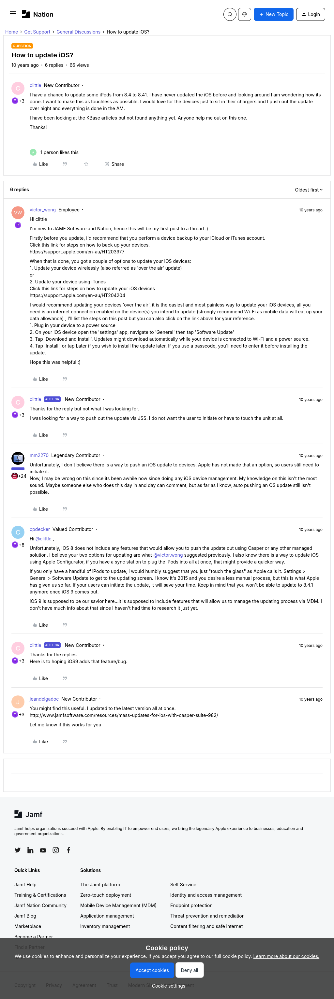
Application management (107, 916)
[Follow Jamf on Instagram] (56, 850)
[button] (13, 15)
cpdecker (40, 529)
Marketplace (27, 926)
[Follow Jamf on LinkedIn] (30, 850)
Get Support (37, 32)
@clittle (44, 538)
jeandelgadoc (44, 699)
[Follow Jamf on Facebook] (68, 850)
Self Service (183, 884)
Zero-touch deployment (105, 895)
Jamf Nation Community (40, 905)
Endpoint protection (191, 905)
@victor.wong (168, 555)
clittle (35, 85)
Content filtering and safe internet (206, 926)
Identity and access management (206, 895)
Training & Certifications (40, 895)
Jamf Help (25, 884)
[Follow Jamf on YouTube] (43, 850)
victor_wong (43, 209)
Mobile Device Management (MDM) (118, 905)
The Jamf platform (100, 884)
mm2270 (39, 455)
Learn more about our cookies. (286, 956)
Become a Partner (33, 936)
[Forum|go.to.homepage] (37, 14)
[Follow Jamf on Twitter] (17, 850)
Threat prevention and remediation (207, 916)
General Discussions (78, 32)
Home (11, 32)
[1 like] (54, 152)
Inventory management (105, 926)
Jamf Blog (25, 916)
